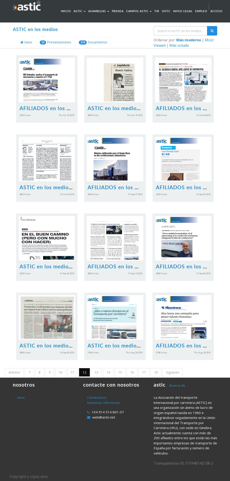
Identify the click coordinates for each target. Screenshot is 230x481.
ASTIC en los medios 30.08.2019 (128, 345)
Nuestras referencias (103, 402)
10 (60, 372)
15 (120, 372)
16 (132, 372)
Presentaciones (55, 42)
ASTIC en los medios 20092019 (59, 266)
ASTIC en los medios (35, 29)
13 (96, 372)
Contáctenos (97, 397)
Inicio (26, 42)
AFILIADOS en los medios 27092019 (133, 187)
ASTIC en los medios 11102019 (127, 108)
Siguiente (172, 372)
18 (156, 372)
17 (144, 372)
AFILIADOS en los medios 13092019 (133, 266)
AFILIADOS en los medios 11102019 (65, 108)
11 (72, 372)
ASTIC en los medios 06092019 (59, 345)
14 (108, 372)
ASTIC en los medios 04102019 (59, 187)
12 (84, 372)
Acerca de (177, 385)
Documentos (93, 42)
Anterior (14, 372)
